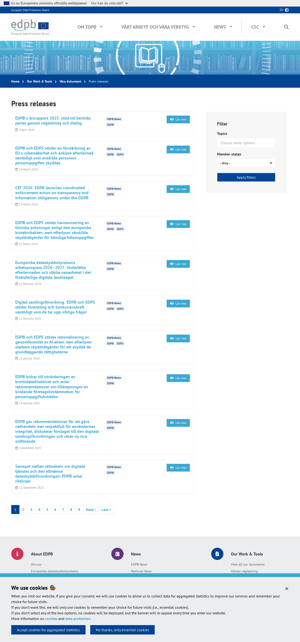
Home (15, 81)
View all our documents (248, 564)
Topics (222, 133)
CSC (255, 27)
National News (141, 571)
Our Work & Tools (39, 81)
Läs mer (178, 119)
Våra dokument (70, 81)
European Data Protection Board (30, 10)
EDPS (120, 154)
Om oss (36, 564)
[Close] (287, 588)
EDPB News (139, 564)
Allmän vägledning (244, 571)
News (220, 27)
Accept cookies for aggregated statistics (48, 629)
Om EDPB (87, 27)
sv (281, 10)
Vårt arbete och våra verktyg (155, 27)
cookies (51, 618)
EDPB (110, 124)
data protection (78, 618)
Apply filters (246, 177)
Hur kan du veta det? (109, 3)
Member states (229, 154)
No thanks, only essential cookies (122, 629)
